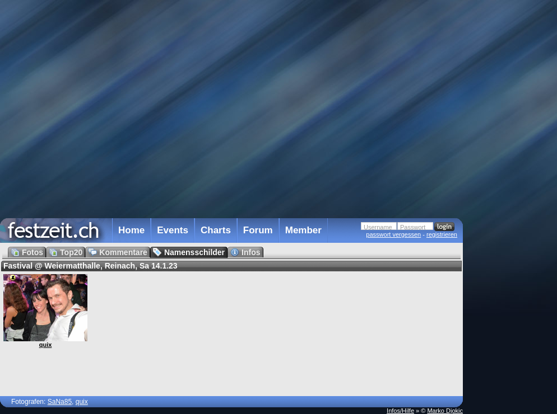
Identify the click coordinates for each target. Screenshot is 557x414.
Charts (216, 230)
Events (172, 230)
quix (45, 344)
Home (131, 230)
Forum (258, 230)
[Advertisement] (512, 225)
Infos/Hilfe (400, 410)
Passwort (412, 227)
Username (378, 227)
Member (303, 230)
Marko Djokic (445, 410)
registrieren (441, 234)
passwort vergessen (393, 234)
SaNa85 (60, 402)
